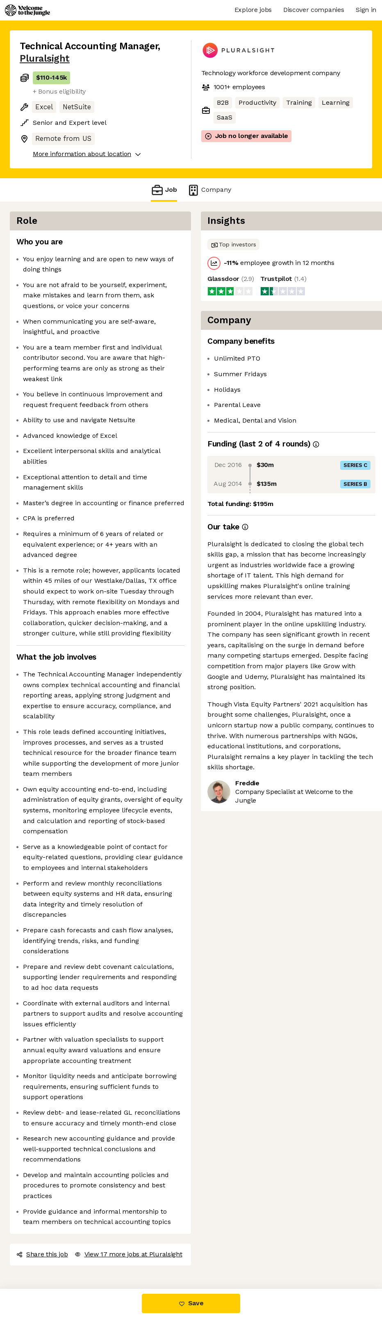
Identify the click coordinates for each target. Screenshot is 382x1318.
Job (164, 190)
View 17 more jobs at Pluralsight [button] (128, 1254)
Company (209, 190)
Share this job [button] (42, 1254)
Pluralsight (45, 58)
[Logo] (27, 10)
